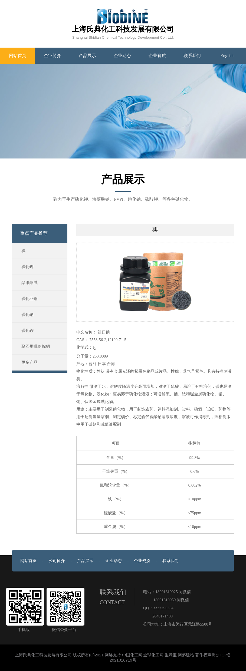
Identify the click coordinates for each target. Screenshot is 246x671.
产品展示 (87, 55)
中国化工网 (132, 655)
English (227, 55)
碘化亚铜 (29, 298)
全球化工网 (153, 655)
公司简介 (57, 560)
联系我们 (192, 55)
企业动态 (122, 55)
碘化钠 (27, 314)
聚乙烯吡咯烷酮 (35, 346)
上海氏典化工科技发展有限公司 (43, 655)
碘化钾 (27, 267)
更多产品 (29, 362)
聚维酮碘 (29, 282)
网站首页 (17, 55)
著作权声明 (205, 655)
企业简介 (52, 55)
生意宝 (171, 655)
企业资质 (157, 55)
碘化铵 (27, 330)
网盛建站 (186, 655)
